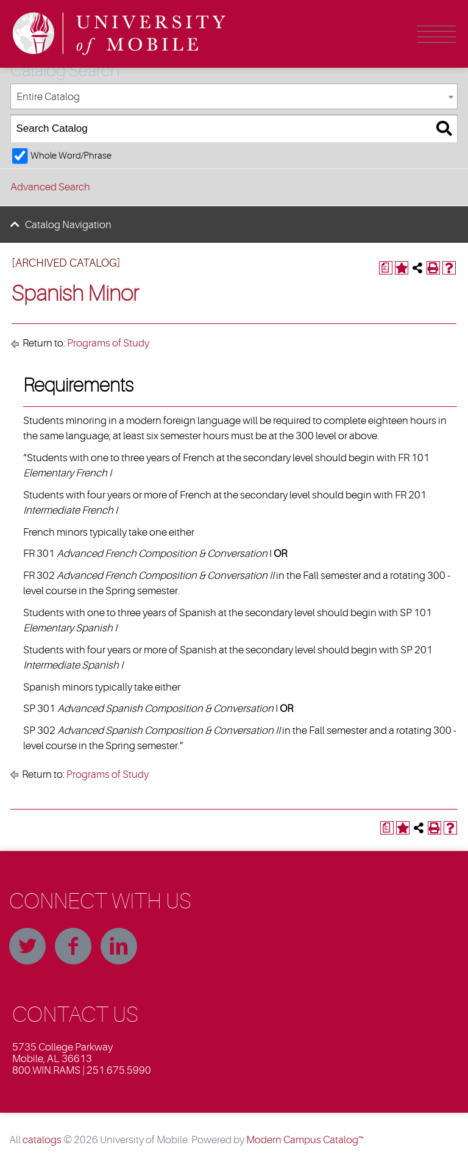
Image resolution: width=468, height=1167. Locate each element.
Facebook (73, 946)
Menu (436, 34)
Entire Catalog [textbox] (48, 96)
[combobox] (234, 97)
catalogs (42, 1140)
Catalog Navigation (68, 225)
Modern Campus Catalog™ (305, 1140)
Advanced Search (50, 187)
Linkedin (119, 946)
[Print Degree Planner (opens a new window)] (385, 268)
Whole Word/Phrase (71, 155)
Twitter (27, 946)
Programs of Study (108, 343)
